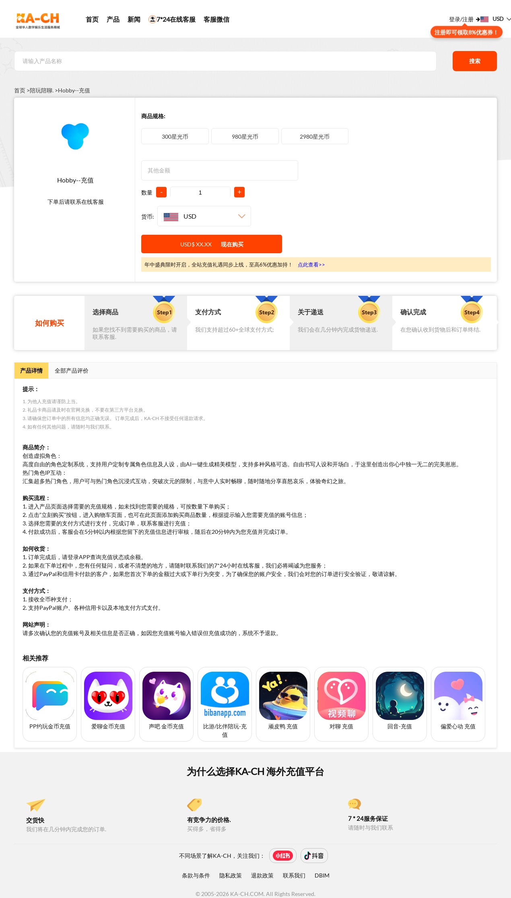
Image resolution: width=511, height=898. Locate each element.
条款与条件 (196, 875)
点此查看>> (311, 264)
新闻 (134, 19)
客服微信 (216, 19)
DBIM (322, 875)
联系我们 (294, 875)
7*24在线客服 (172, 19)
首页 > (22, 90)
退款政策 (262, 875)
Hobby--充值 (74, 90)
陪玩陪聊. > (44, 90)
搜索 (474, 60)
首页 (92, 19)
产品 (113, 19)
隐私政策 (230, 875)
